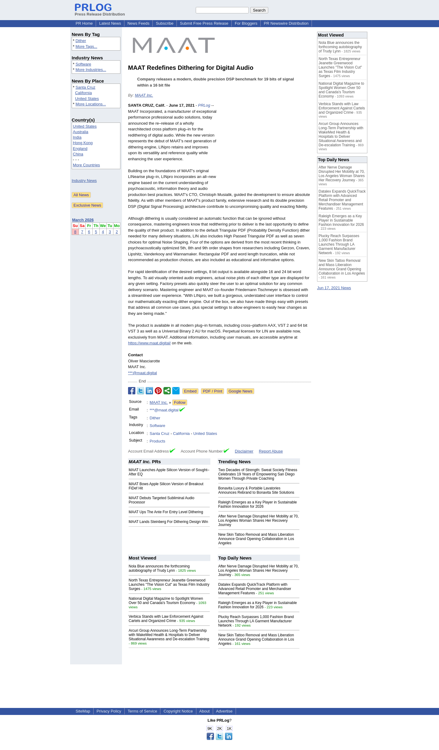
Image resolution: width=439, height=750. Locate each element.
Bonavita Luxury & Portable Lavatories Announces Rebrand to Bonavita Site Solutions (256, 490)
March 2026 (83, 220)
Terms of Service (142, 711)
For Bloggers (246, 23)
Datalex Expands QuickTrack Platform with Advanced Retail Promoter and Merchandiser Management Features (254, 588)
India (77, 137)
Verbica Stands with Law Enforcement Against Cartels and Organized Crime (166, 618)
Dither (81, 40)
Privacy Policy (109, 711)
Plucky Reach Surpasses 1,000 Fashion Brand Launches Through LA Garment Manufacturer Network (256, 621)
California (83, 93)
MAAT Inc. (144, 95)
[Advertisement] (265, 147)
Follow (180, 402)
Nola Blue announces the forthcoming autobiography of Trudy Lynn (159, 568)
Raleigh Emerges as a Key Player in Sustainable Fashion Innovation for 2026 (257, 504)
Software (83, 64)
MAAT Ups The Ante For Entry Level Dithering (166, 512)
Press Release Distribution (100, 11)
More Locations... (91, 104)
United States (87, 98)
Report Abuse (271, 451)
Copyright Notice (178, 711)
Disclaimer (244, 451)
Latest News (110, 23)
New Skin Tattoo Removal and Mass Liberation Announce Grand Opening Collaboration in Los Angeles (256, 538)
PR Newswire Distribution (286, 23)
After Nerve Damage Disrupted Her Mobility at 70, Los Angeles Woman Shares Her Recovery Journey (258, 520)
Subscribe (164, 23)
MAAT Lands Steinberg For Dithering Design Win (168, 522)
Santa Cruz (85, 87)
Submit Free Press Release (204, 23)
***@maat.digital (142, 373)
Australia (80, 132)
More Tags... (86, 46)
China (78, 154)
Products (157, 441)
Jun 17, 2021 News (334, 288)
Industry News (84, 180)
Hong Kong (83, 142)
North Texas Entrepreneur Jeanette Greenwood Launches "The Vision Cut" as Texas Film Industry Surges (169, 584)
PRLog (204, 105)
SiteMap (83, 711)
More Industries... (91, 69)
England (80, 148)
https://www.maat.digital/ (149, 343)
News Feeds (138, 23)
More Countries (86, 165)
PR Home (84, 23)
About (204, 711)
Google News (240, 391)
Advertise (224, 711)
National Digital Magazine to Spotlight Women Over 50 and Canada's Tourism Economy (166, 600)
